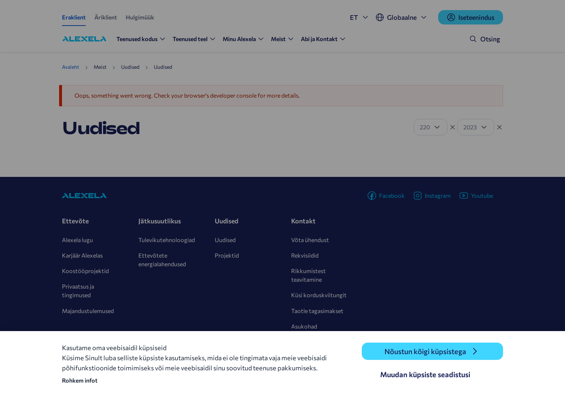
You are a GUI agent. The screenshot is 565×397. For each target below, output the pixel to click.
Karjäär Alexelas (82, 255)
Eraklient (74, 17)
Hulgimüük (140, 17)
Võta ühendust (310, 239)
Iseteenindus (470, 17)
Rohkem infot (80, 380)
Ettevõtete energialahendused (162, 259)
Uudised (225, 239)
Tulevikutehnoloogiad (166, 239)
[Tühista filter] (452, 127)
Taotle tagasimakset (317, 310)
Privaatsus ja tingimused (78, 290)
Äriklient (105, 17)
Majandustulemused (88, 310)
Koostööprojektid (85, 270)
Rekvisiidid (305, 255)
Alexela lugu (77, 239)
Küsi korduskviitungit (319, 294)
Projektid (227, 255)
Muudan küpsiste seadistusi (425, 374)
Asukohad (304, 326)
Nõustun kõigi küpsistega (425, 351)
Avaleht (70, 67)
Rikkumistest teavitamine (308, 275)
